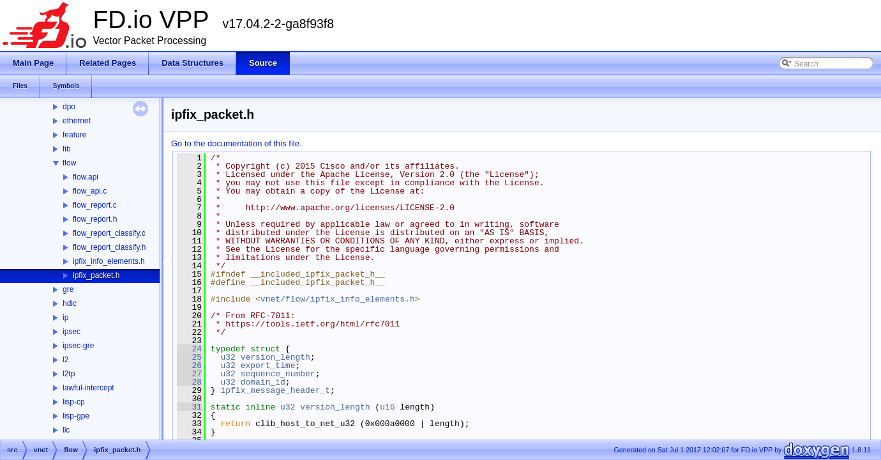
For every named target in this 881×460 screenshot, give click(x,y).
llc (66, 429)
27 (189, 373)
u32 (227, 357)
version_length (275, 357)
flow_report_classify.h (109, 247)
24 (189, 349)
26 (189, 365)
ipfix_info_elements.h (109, 261)
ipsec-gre (78, 345)
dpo (69, 106)
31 (189, 407)
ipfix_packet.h (96, 275)
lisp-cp (74, 401)
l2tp (69, 373)
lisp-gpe (76, 415)
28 (189, 382)
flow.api (85, 176)
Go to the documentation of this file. (236, 143)
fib (67, 148)
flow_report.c (95, 205)
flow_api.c (90, 191)
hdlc (70, 303)
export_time (268, 365)
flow (69, 162)
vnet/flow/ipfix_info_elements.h (337, 299)
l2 (65, 359)
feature (74, 134)
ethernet (77, 120)
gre (68, 289)
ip (65, 317)
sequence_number (278, 373)
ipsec (71, 331)
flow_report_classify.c (109, 233)
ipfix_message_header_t (275, 390)
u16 (387, 407)
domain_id (263, 382)
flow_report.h (95, 219)
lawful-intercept (88, 387)
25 (189, 357)
